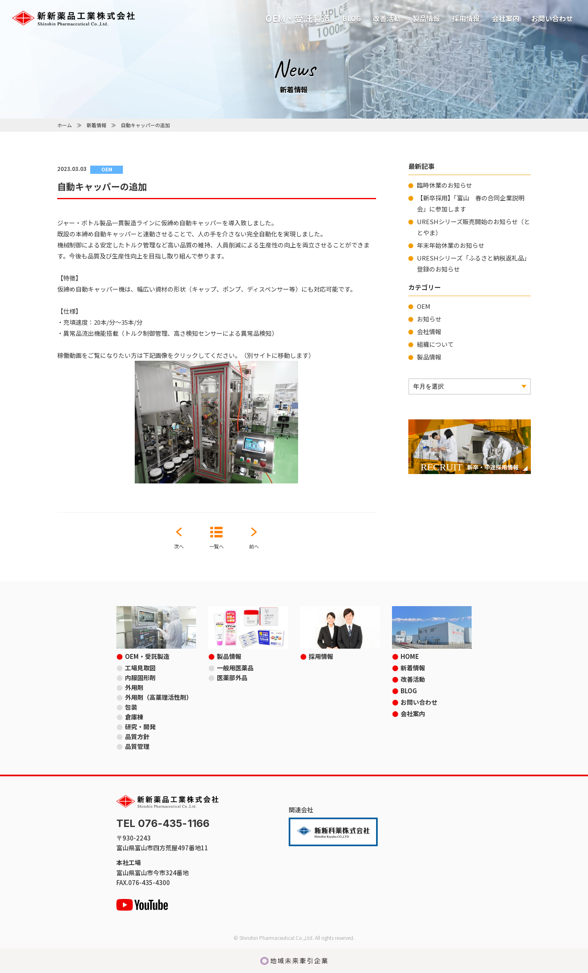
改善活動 (387, 18)
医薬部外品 (232, 677)
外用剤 (134, 687)
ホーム (64, 124)
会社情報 (429, 331)
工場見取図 (140, 667)
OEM (423, 306)
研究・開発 (140, 726)
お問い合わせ (552, 18)
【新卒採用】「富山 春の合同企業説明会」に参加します (470, 203)
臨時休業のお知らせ (444, 185)
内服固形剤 (140, 677)
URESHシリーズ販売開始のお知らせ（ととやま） (473, 227)
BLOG (351, 18)
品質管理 (137, 746)
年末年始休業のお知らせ (450, 245)
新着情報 (96, 124)
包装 (131, 707)
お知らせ (429, 319)
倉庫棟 (134, 716)
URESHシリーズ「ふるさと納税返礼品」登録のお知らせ (473, 263)
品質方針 (137, 736)
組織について (435, 344)
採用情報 (466, 18)
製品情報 (426, 18)
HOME (410, 656)
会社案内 (505, 18)
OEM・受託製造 (297, 18)
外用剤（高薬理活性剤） (158, 697)
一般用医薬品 (235, 667)
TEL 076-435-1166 (162, 823)
